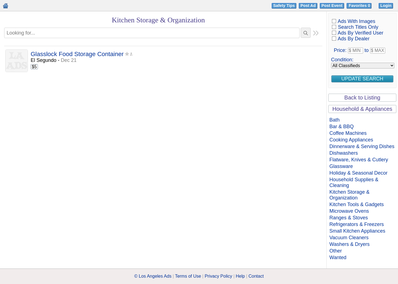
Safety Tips (284, 5)
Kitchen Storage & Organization (349, 195)
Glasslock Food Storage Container (77, 54)
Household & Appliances (362, 109)
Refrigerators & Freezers (356, 224)
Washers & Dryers (349, 244)
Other (335, 251)
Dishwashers (343, 153)
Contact (256, 276)
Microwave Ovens (349, 211)
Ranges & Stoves (348, 217)
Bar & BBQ (341, 126)
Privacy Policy (218, 276)
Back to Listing (362, 97)
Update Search (362, 78)
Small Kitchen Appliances (357, 231)
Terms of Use (188, 276)
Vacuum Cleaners (349, 237)
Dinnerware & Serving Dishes (361, 146)
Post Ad (308, 5)
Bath (334, 120)
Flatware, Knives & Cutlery (358, 159)
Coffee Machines (348, 133)
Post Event (331, 5)
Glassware (341, 166)
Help (240, 276)
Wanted (337, 257)
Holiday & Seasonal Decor (358, 173)
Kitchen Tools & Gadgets (356, 204)
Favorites (360, 5)
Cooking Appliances (351, 140)
